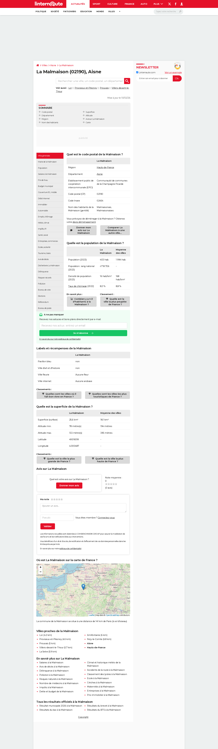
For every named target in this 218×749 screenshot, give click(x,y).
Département (48, 115)
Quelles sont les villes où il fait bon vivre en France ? (60, 395)
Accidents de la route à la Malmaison (106, 670)
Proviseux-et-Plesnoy (86, 88)
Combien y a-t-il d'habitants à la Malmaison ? (83, 302)
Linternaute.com (145, 72)
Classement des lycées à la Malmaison (107, 674)
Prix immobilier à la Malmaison (103, 695)
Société (55, 11)
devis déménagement (84, 222)
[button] (83, 587)
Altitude (89, 115)
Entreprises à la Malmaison (101, 690)
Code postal (47, 112)
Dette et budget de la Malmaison (56, 691)
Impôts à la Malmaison (51, 687)
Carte (88, 122)
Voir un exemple (173, 72)
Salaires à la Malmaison (51, 662)
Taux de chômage (77, 286)
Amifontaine (93, 635)
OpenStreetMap (112, 615)
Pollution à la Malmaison (52, 675)
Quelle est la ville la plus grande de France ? (60, 460)
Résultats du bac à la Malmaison (56, 710)
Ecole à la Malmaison (98, 678)
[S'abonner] (159, 78)
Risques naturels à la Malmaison (56, 679)
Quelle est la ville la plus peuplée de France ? (115, 302)
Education (86, 11)
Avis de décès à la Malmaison (54, 666)
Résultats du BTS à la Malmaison (104, 710)
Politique (41, 11)
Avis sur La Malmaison (95, 119)
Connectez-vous (106, 517)
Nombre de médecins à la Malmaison (58, 683)
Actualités (78, 4)
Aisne (53, 65)
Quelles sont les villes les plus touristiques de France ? (109, 395)
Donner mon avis (69, 485)
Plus (158, 4)
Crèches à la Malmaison (99, 682)
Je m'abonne (80, 333)
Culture (112, 4)
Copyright (83, 717)
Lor (70, 88)
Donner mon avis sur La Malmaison (83, 230)
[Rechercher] (168, 11)
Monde (100, 11)
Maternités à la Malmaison (100, 686)
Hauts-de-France (105, 167)
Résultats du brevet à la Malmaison (105, 705)
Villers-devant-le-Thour (51, 647)
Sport (96, 4)
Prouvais (104, 88)
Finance (129, 4)
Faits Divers (69, 11)
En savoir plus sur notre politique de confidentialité (60, 339)
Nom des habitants (50, 122)
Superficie (90, 112)
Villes (111, 11)
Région (45, 119)
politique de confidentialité (70, 548)
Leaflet (92, 615)
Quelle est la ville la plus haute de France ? (109, 460)
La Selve (43, 651)
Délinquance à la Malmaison (53, 670)
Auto (144, 4)
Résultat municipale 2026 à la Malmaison (60, 705)
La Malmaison (66, 65)
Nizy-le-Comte (94, 639)
